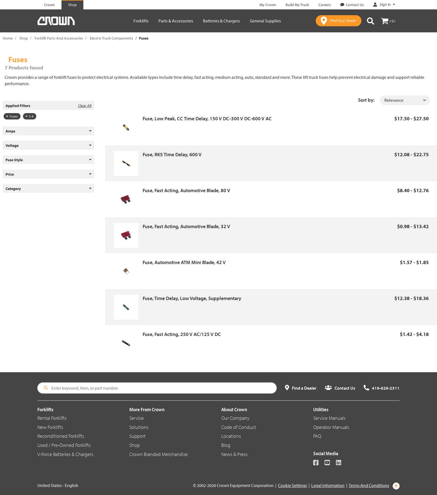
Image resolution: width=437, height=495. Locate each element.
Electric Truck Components (111, 38)
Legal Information (328, 485)
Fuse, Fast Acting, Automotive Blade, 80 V (186, 190)
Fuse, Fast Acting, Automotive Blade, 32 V (186, 226)
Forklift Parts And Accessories (59, 38)
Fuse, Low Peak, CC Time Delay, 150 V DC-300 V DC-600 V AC (207, 118)
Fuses (12, 116)
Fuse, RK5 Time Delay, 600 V (172, 154)
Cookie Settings (292, 485)
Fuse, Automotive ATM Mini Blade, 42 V (184, 262)
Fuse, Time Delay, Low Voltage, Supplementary (192, 298)
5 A (30, 116)
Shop (23, 38)
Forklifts (140, 21)
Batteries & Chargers (221, 21)
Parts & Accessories (175, 21)
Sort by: (366, 100)
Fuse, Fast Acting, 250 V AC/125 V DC (182, 334)
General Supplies (265, 21)
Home (8, 38)
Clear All (84, 105)
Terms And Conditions (369, 485)
